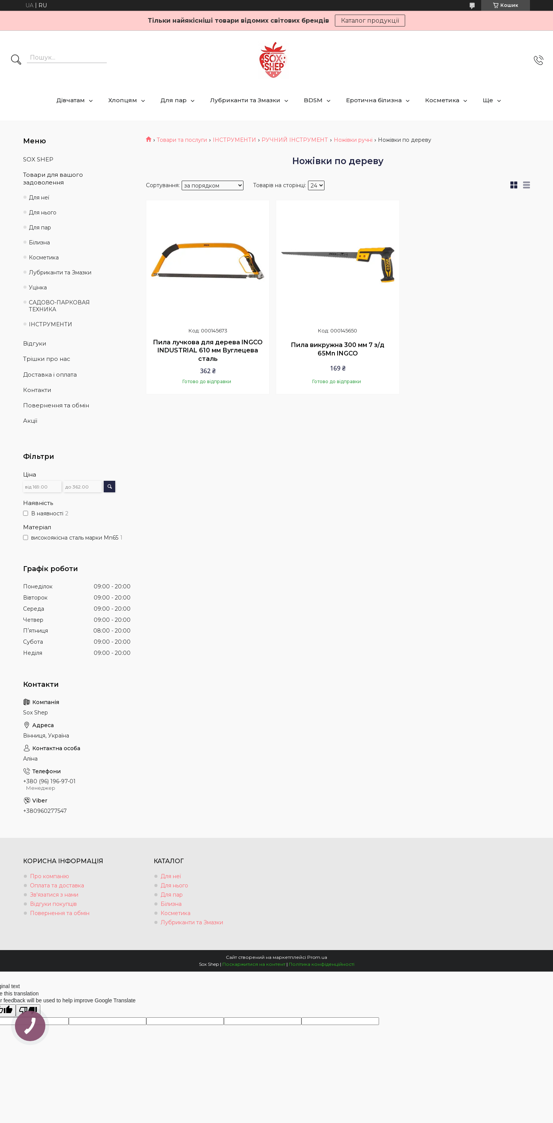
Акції (30, 420)
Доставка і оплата (50, 374)
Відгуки (34, 343)
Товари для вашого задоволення (53, 178)
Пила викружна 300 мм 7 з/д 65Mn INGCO (337, 349)
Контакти (37, 390)
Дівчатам (70, 100)
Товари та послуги (182, 139)
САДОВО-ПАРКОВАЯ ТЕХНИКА (59, 306)
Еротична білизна (374, 100)
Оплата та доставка (57, 885)
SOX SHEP (38, 159)
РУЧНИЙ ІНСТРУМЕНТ (295, 139)
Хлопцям (122, 100)
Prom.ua (317, 957)
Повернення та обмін (56, 405)
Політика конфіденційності (321, 964)
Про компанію (49, 876)
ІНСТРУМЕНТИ (234, 139)
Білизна (39, 242)
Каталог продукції (370, 20)
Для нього (42, 212)
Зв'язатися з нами (54, 894)
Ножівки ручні (353, 139)
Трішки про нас (46, 358)
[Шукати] (16, 60)
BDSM (313, 100)
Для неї (39, 197)
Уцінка (38, 287)
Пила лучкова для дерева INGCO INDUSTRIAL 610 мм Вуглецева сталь (208, 350)
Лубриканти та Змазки (245, 100)
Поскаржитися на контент (253, 964)
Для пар (174, 100)
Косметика (442, 100)
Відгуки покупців (53, 903)
